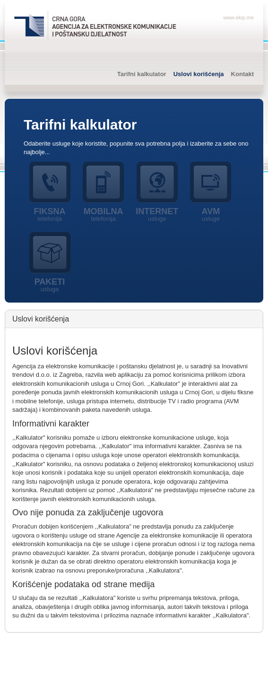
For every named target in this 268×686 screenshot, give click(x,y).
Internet (157, 215)
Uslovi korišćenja (198, 74)
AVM (211, 215)
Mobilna (104, 215)
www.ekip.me (238, 17)
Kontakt (242, 74)
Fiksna (50, 215)
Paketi (50, 285)
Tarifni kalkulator (141, 74)
